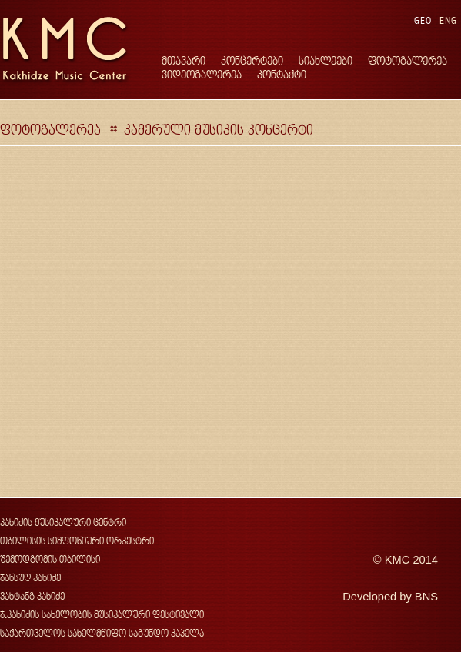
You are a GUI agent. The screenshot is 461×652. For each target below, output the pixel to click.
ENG (448, 20)
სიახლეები (325, 60)
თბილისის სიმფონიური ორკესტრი (77, 540)
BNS (426, 596)
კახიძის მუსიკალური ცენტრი (63, 522)
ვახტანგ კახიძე (32, 596)
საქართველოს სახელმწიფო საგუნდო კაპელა (102, 633)
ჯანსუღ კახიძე (30, 577)
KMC (397, 560)
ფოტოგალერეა (407, 60)
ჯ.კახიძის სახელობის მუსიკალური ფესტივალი (102, 614)
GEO (423, 20)
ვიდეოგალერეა (202, 74)
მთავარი (183, 60)
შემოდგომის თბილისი (50, 559)
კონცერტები (252, 60)
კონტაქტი (281, 74)
